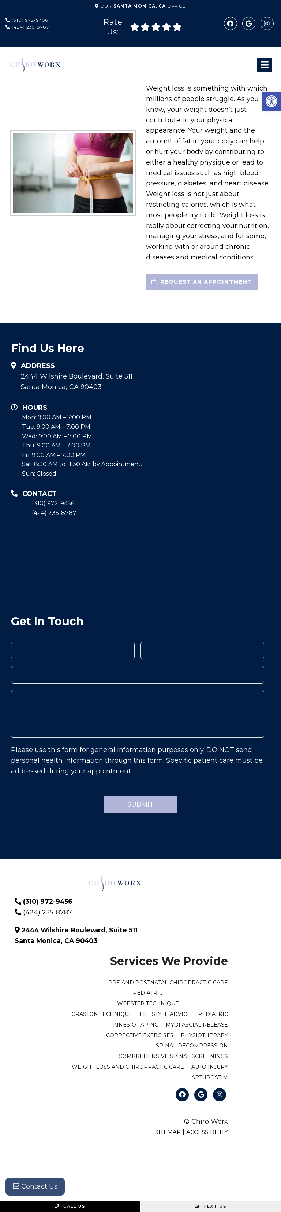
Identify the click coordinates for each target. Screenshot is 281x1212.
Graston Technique (101, 1014)
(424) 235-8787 (27, 27)
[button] (271, 101)
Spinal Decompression (192, 1045)
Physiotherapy (204, 1035)
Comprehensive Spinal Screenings (173, 1056)
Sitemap (168, 1131)
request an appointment (201, 281)
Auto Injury (209, 1067)
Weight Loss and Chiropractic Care (128, 1067)
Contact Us (35, 1186)
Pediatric (148, 993)
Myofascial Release (197, 1024)
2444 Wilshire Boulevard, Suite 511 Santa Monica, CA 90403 (76, 381)
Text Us (211, 1206)
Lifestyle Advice (165, 1014)
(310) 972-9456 (26, 20)
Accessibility (207, 1131)
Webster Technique (148, 1003)
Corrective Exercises (139, 1035)
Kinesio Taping (135, 1024)
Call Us (70, 1206)
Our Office (142, 6)
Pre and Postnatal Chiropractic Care (168, 982)
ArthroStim (209, 1077)
